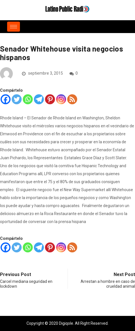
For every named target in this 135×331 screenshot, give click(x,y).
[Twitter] (17, 99)
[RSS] (72, 99)
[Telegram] (39, 99)
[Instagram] (61, 99)
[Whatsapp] (28, 99)
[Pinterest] (50, 99)
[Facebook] (6, 99)
